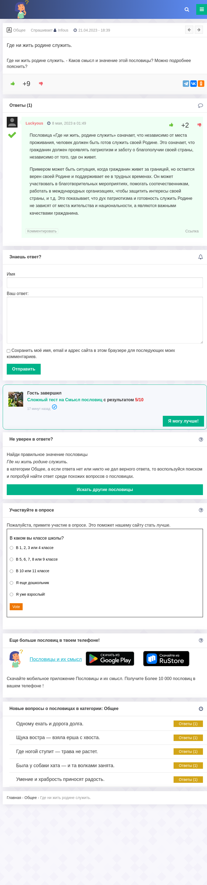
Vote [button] (16, 607)
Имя (11, 274)
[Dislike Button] (39, 83)
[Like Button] (10, 83)
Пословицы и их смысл (56, 659)
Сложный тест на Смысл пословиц (64, 399)
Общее (19, 30)
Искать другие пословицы (105, 489)
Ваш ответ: (18, 293)
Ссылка (192, 231)
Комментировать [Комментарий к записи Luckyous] (42, 231)
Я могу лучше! (183, 421)
